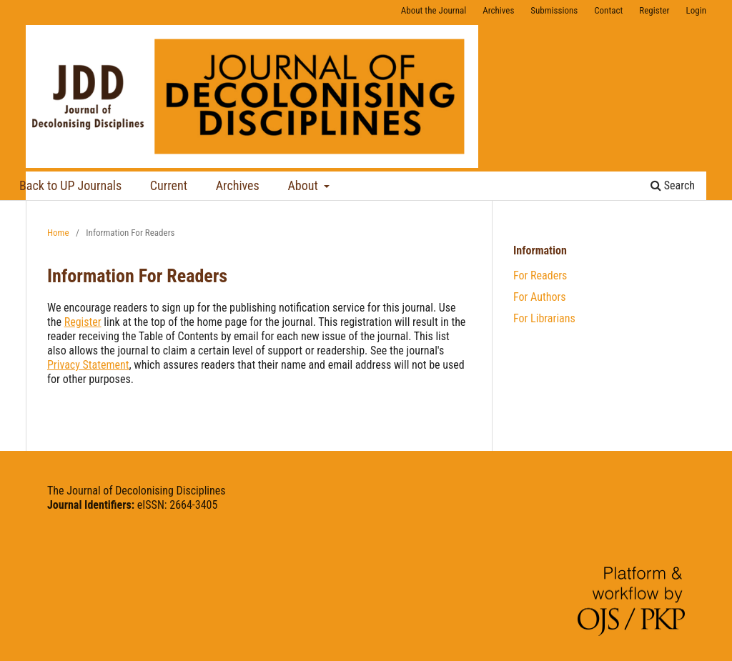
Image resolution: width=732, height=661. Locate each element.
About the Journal (433, 10)
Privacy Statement (88, 365)
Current (168, 185)
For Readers (540, 275)
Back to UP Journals (70, 185)
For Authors (539, 297)
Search (673, 185)
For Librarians (544, 318)
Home (58, 232)
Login (696, 10)
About (303, 185)
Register (654, 10)
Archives (237, 185)
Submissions (554, 10)
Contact (608, 10)
